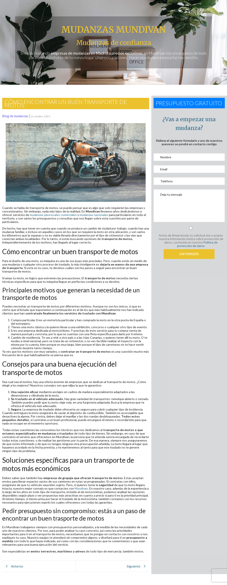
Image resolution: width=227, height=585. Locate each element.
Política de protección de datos (197, 244)
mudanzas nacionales (94, 215)
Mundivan (81, 488)
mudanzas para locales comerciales (53, 215)
